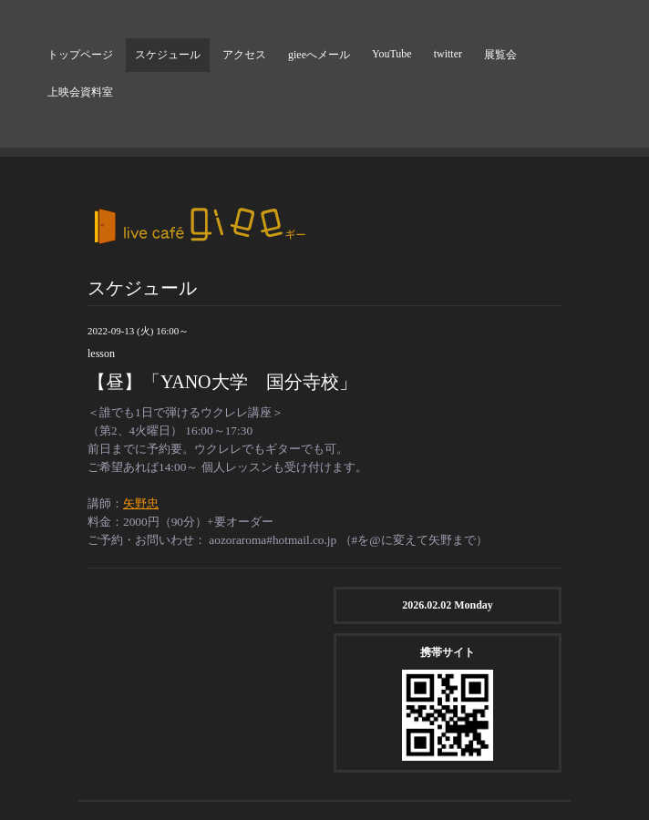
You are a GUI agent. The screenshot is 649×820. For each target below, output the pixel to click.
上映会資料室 (80, 92)
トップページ (80, 54)
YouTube (392, 53)
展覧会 (500, 54)
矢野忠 (141, 503)
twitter (448, 53)
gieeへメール (319, 54)
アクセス (244, 54)
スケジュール (168, 54)
